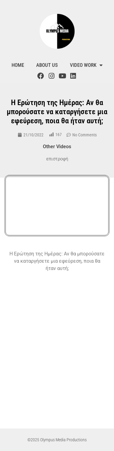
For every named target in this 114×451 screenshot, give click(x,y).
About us (47, 65)
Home (18, 65)
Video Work (86, 65)
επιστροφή (57, 159)
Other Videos (57, 146)
